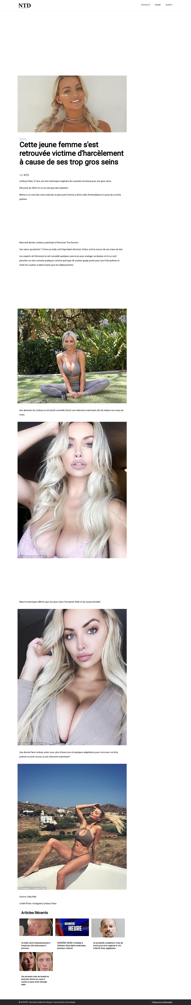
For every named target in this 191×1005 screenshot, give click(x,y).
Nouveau (22, 139)
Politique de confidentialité (162, 1002)
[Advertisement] (73, 41)
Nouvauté (145, 5)
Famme (158, 5)
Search (169, 5)
